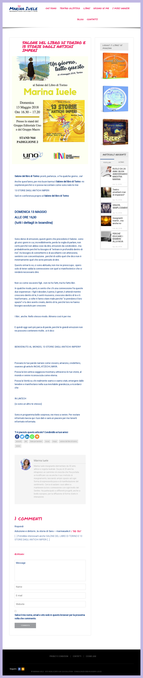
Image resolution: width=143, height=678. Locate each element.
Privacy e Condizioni (59, 656)
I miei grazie (121, 8)
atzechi (18, 441)
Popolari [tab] (107, 162)
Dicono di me (101, 8)
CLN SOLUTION (67, 671)
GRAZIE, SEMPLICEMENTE (121, 206)
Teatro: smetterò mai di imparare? (119, 192)
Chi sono (51, 8)
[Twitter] (22, 436)
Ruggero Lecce (95, 671)
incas (47, 441)
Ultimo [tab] (121, 162)
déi (26, 441)
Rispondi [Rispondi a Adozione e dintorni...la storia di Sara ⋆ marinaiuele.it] (19, 526)
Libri (86, 8)
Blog (80, 19)
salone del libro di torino (68, 441)
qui (33, 418)
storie (18, 446)
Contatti (92, 19)
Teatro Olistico (70, 8)
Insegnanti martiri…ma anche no (118, 221)
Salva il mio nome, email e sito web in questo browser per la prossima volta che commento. (50, 617)
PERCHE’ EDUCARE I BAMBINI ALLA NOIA (118, 237)
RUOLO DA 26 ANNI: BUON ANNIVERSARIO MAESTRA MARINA (120, 174)
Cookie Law (91, 656)
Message (50, 570)
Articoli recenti (114, 154)
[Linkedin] (27, 436)
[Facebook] (17, 436)
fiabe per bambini (36, 441)
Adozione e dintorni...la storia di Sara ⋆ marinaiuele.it (42, 531)
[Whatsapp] (32, 436)
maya (55, 441)
